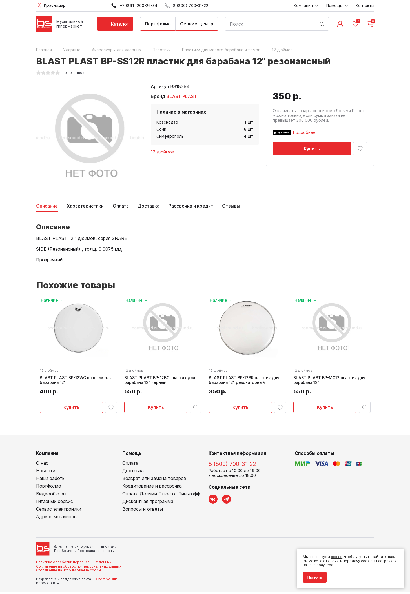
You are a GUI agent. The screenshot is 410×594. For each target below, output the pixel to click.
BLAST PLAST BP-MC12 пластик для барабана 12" (330, 381)
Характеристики (85, 206)
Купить (312, 149)
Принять (312, 575)
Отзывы (231, 206)
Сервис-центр (196, 23)
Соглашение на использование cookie (68, 572)
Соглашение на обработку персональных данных (78, 568)
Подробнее (304, 132)
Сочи (161, 129)
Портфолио (158, 23)
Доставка (148, 206)
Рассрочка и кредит (191, 206)
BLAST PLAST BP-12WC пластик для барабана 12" (77, 381)
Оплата (121, 206)
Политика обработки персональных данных (73, 564)
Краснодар (167, 122)
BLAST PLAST (181, 96)
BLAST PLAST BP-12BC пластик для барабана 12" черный (160, 381)
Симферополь (170, 136)
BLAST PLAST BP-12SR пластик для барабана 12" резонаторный (245, 381)
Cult (106, 581)
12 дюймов (162, 152)
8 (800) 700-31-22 (232, 465)
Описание (47, 206)
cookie (334, 555)
